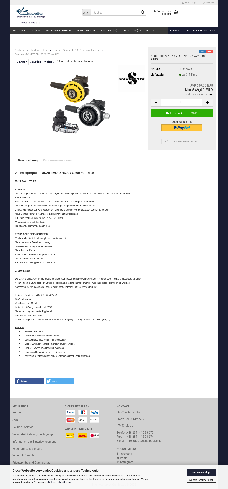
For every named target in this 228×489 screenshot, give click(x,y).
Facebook (126, 454)
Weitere (151, 30)
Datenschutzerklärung (59, 482)
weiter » (49, 61)
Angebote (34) (109, 30)
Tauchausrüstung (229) (26, 30)
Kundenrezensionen (57, 160)
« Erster (22, 61)
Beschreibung (28, 160)
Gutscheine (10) (132, 30)
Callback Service (22, 427)
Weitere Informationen (201, 480)
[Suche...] (86, 12)
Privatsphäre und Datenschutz (31, 462)
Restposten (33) (86, 30)
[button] (29, 381)
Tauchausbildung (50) (58, 30)
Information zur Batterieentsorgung (34, 441)
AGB (15, 419)
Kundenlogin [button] (189, 2)
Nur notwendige (201, 472)
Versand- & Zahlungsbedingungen (33, 434)
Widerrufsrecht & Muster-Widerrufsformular (27, 452)
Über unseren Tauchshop (201, 30)
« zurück (35, 61)
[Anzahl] (181, 103)
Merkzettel (209, 2)
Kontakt (175, 30)
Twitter (124, 458)
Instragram (126, 462)
